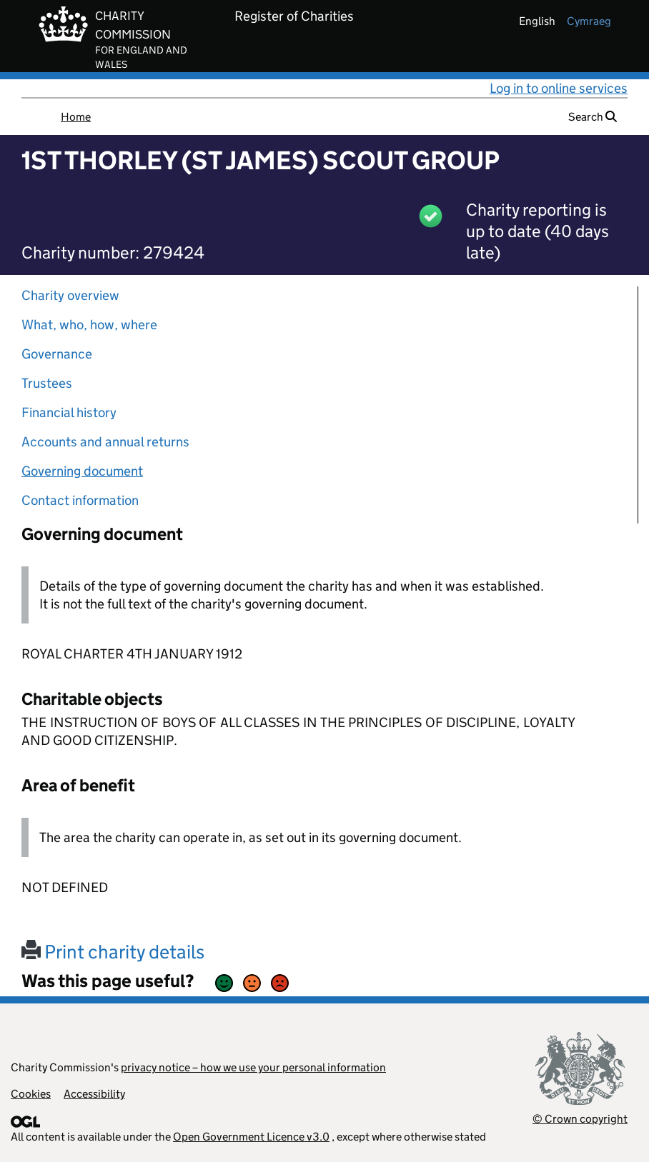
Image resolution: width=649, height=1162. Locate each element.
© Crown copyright (580, 1119)
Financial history (69, 412)
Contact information (80, 500)
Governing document (82, 471)
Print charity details (112, 951)
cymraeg (589, 21)
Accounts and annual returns (105, 442)
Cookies (31, 1094)
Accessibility (94, 1094)
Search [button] (592, 117)
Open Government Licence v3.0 (251, 1136)
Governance (56, 354)
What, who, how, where (89, 324)
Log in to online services (559, 88)
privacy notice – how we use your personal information (253, 1067)
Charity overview (70, 295)
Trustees (46, 383)
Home (76, 117)
